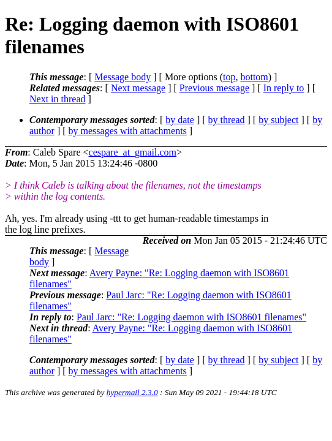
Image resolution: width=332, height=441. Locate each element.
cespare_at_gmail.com (133, 152)
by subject (278, 120)
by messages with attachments (128, 131)
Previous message (214, 88)
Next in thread (57, 99)
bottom (254, 77)
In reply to (283, 88)
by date (179, 120)
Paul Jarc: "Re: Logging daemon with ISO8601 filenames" (191, 317)
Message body (122, 77)
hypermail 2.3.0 (132, 392)
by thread (226, 120)
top (229, 77)
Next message (138, 88)
